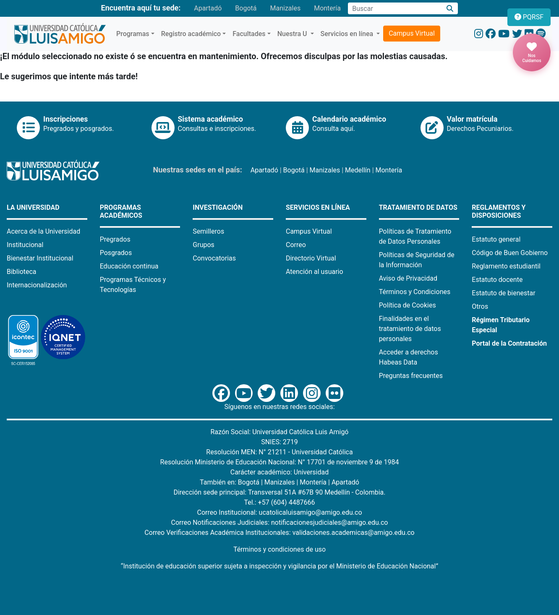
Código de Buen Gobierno (510, 253)
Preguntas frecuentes (411, 376)
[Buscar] (450, 9)
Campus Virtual (412, 33)
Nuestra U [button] (293, 34)
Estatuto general (496, 239)
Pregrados (115, 239)
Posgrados (116, 253)
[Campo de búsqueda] (394, 8)
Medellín (358, 170)
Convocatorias (214, 258)
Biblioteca (22, 272)
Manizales (285, 8)
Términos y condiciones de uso (279, 549)
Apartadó (208, 8)
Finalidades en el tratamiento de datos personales (410, 329)
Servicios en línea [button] (348, 34)
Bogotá (245, 8)
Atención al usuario (314, 272)
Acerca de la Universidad (43, 231)
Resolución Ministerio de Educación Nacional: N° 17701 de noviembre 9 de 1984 (279, 462)
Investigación (218, 207)
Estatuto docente (497, 280)
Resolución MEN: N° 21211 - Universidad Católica (279, 452)
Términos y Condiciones (415, 292)
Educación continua (129, 266)
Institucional (25, 245)
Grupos (203, 245)
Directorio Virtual (311, 258)
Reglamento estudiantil (506, 266)
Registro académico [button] (191, 34)
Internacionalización (37, 285)
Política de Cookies (407, 305)
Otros (480, 306)
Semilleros (208, 231)
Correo (296, 245)
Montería (327, 8)
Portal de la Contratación (509, 343)
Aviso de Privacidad (408, 278)
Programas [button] (132, 34)
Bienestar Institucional (40, 258)
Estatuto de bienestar (503, 293)
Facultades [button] (248, 34)
